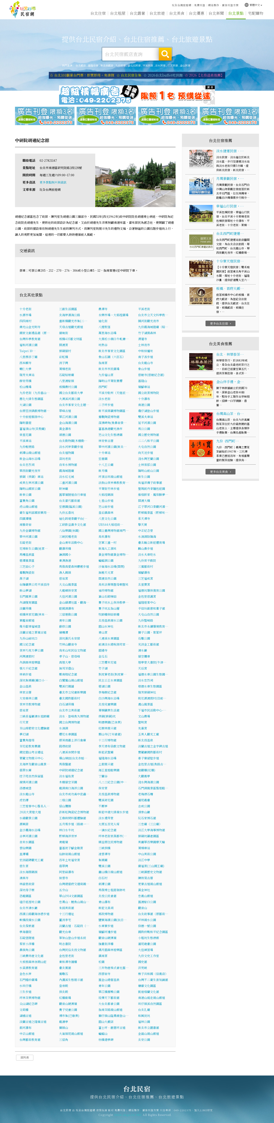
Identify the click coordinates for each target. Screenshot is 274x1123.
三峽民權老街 (68, 538)
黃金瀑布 (65, 430)
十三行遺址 (66, 915)
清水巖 (142, 651)
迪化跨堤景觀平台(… (73, 520)
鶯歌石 (63, 975)
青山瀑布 (104, 903)
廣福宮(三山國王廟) (151, 867)
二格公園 (65, 801)
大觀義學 (144, 777)
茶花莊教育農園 (29, 747)
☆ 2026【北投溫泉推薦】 (204, 75)
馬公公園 (144, 430)
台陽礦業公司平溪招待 (34, 586)
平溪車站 (25, 442)
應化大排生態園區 (31, 400)
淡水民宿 (160, 65)
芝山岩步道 (105, 508)
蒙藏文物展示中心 (31, 759)
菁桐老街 (65, 370)
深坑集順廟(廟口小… (33, 681)
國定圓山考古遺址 (31, 753)
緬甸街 (63, 334)
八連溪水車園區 (108, 639)
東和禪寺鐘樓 (68, 963)
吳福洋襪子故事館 (150, 484)
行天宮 (23, 723)
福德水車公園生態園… (153, 675)
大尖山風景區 (68, 586)
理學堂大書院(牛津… (152, 663)
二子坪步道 (105, 406)
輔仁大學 (25, 370)
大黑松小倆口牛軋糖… (113, 340)
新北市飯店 (106, 65)
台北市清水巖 (28, 909)
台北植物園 (66, 454)
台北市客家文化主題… (74, 406)
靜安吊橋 (25, 382)
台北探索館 (26, 927)
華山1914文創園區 (71, 897)
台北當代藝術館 (69, 502)
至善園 (102, 460)
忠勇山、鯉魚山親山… (74, 903)
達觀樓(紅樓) (146, 771)
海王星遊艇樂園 (108, 771)
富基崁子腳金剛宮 (71, 849)
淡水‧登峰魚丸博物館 (74, 717)
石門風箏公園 (28, 598)
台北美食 (177, 16)
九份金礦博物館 (29, 532)
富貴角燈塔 (26, 741)
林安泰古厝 (105, 442)
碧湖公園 (104, 687)
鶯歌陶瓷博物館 (108, 418)
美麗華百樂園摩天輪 (151, 843)
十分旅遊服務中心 (31, 418)
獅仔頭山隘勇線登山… (113, 1017)
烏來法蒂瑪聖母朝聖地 (113, 586)
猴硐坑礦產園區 (148, 837)
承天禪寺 (144, 520)
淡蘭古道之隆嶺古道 (32, 1023)
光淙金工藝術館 (148, 645)
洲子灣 (63, 364)
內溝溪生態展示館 (71, 981)
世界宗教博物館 (29, 705)
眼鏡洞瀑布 (66, 609)
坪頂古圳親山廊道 (110, 478)
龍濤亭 (63, 1023)
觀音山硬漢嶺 (107, 939)
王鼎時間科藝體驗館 (72, 819)
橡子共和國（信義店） (153, 975)
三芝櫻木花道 (107, 663)
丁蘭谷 (102, 777)
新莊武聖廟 (105, 753)
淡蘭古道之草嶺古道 (32, 633)
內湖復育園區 (28, 604)
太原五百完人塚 (108, 825)
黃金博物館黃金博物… (113, 556)
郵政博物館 (105, 915)
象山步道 (144, 370)
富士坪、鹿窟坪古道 (111, 1029)
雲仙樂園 (25, 849)
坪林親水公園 (147, 921)
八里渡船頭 (66, 382)
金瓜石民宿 (134, 65)
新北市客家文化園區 (111, 352)
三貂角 (63, 1041)
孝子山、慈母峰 (69, 657)
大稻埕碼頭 (105, 496)
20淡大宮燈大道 (30, 813)
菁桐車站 (144, 849)
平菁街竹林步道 (108, 490)
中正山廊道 (26, 1035)
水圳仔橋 (25, 987)
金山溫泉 (25, 687)
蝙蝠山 (102, 1035)
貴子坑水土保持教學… (113, 604)
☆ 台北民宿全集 (128, 75)
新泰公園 (25, 496)
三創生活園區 (68, 310)
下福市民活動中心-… (152, 711)
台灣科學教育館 (29, 340)
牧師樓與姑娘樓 (108, 615)
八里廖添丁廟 (28, 358)
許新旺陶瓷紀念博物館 (74, 813)
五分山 (63, 891)
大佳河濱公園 (68, 598)
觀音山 (142, 909)
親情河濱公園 (28, 783)
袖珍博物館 (105, 592)
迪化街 (102, 322)
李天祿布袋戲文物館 (111, 747)
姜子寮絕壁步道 (148, 759)
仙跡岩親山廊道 (69, 855)
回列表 (25, 1059)
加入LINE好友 (203, 1114)
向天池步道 (145, 454)
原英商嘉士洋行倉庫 (72, 741)
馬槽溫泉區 (26, 556)
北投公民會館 (107, 897)
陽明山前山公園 (148, 472)
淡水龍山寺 (26, 795)
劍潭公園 (104, 885)
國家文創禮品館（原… (34, 334)
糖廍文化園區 (147, 987)
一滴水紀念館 (107, 831)
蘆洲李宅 (65, 921)
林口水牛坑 (66, 831)
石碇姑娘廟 (66, 376)
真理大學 (65, 663)
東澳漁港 (65, 562)
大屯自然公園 (147, 448)
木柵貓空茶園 (68, 783)
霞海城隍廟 (66, 472)
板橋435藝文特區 (70, 340)
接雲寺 (63, 879)
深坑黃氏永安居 (69, 639)
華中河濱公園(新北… (112, 448)
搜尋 (165, 54)
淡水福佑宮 (66, 777)
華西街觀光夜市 (29, 472)
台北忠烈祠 (26, 466)
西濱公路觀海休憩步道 (34, 915)
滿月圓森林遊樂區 (110, 951)
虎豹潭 (23, 801)
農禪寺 (102, 310)
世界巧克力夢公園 (31, 651)
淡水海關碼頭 (28, 873)
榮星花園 (25, 436)
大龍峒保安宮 (68, 592)
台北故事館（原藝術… (153, 915)
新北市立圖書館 (148, 1029)
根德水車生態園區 (150, 687)
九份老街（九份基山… (34, 394)
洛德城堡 (25, 789)
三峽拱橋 (104, 849)
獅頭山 (63, 1029)
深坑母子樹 (26, 891)
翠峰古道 (65, 412)
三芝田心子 (26, 568)
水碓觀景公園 (28, 819)
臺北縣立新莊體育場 (151, 544)
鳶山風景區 (145, 705)
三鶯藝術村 (145, 568)
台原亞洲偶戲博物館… (34, 412)
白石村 (102, 879)
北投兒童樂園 (107, 705)
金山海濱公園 (68, 424)
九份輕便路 (26, 448)
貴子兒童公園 (68, 1011)
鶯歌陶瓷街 (26, 574)
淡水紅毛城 (66, 478)
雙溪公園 (104, 867)
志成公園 (144, 807)
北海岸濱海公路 (69, 316)
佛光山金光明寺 (29, 328)
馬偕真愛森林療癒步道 (74, 568)
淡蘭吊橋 (25, 609)
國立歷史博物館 (148, 436)
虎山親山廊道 (28, 508)
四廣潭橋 (25, 520)
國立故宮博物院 (148, 394)
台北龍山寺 (145, 364)
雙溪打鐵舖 (66, 687)
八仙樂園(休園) (69, 532)
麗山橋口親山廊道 (110, 873)
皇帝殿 (63, 987)
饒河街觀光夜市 (148, 322)
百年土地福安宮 (69, 861)
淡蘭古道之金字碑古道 (153, 747)
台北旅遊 (157, 15)
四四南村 (25, 322)
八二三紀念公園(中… (112, 783)
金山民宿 (185, 65)
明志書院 (65, 945)
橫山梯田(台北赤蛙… (73, 759)
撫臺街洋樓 (105, 945)
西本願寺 (25, 364)
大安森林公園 (28, 699)
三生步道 (25, 993)
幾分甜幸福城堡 (29, 627)
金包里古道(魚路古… (152, 765)
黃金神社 (144, 891)
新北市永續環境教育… (153, 627)
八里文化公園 (107, 520)
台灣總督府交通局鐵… (74, 885)
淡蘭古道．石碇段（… (74, 927)
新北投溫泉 (145, 741)
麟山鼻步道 (145, 550)
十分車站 (104, 454)
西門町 (102, 388)
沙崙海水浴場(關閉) (111, 568)
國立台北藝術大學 (71, 394)
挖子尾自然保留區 (31, 777)
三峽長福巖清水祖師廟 (34, 717)
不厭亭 (102, 807)
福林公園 (144, 1023)
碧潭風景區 (26, 562)
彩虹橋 (63, 358)
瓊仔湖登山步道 (148, 412)
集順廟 (102, 861)
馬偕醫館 (65, 765)
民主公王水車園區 (110, 681)
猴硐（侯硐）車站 (31, 478)
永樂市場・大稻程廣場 (113, 316)
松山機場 (25, 388)
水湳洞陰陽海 (147, 538)
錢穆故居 (65, 747)
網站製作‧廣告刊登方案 (223, 4)
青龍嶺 (63, 843)
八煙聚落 (104, 328)
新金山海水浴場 (29, 460)
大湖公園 (25, 406)
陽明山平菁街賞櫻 (110, 382)
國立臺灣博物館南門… (113, 532)
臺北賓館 (65, 969)
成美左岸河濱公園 (31, 484)
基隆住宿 (93, 65)
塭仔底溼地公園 (29, 903)
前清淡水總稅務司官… (113, 645)
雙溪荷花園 (105, 801)
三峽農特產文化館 (31, 957)
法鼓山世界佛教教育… (113, 484)
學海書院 (25, 933)
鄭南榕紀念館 (68, 675)
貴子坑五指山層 (108, 609)
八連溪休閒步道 (69, 753)
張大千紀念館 (28, 669)
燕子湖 (23, 580)
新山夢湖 (25, 592)
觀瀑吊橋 (65, 550)
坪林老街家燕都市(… (112, 837)
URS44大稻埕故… (110, 526)
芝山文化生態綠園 (110, 436)
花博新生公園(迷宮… (33, 550)
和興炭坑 (144, 1017)
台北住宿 (98, 14)
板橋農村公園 (68, 388)
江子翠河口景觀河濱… (153, 508)
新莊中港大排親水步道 (113, 813)
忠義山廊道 (145, 897)
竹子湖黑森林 (147, 334)
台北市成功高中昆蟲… (74, 795)
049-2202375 (182, 1114)
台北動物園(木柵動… (73, 442)
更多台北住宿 (221, 325)
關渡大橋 (144, 502)
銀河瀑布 (25, 1029)
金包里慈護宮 (147, 598)
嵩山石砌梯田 (107, 598)
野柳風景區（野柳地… (153, 514)
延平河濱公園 (147, 424)
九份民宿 (120, 65)
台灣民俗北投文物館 (72, 951)
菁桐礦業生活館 (108, 711)
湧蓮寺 (142, 340)
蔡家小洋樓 (26, 945)
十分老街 (25, 310)
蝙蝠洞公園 (105, 562)
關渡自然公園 (107, 580)
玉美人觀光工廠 (148, 735)
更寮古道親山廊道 (150, 885)
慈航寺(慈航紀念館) (151, 376)
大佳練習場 (145, 951)
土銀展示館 (105, 765)
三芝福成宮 (145, 580)
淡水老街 (104, 400)
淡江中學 (144, 861)
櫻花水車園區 (68, 735)
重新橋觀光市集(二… (73, 322)
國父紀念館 (26, 645)
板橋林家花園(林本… (33, 615)
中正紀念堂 (145, 532)
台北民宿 (22, 9)
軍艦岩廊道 (26, 621)
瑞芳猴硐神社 (147, 693)
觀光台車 (65, 933)
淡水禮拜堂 (105, 819)
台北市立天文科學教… (153, 316)
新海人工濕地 (107, 550)
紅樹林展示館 (107, 729)
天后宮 (142, 669)
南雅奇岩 (25, 526)
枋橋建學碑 (105, 1041)
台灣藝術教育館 (29, 1041)
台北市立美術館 (69, 711)
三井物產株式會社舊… (113, 969)
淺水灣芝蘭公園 (148, 460)
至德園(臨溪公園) (70, 508)
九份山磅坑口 (28, 639)
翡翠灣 (63, 867)
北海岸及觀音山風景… (34, 765)
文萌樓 (23, 1011)
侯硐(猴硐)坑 (107, 717)
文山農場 (144, 717)
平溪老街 (144, 310)
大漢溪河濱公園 (69, 400)
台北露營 (137, 14)
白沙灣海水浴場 (108, 699)
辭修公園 (65, 627)
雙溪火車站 (145, 418)
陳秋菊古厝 (145, 879)
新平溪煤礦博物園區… (113, 412)
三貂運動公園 (68, 615)
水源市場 (25, 316)
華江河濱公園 (68, 418)
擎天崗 (142, 526)
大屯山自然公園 (148, 615)
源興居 (23, 825)
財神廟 (63, 490)
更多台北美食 (221, 473)
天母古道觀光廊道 (71, 328)
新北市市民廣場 (108, 370)
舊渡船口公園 (147, 903)
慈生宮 (23, 867)
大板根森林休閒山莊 (32, 963)
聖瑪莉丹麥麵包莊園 (151, 490)
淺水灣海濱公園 (148, 783)
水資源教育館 (28, 969)
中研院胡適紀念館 (71, 771)
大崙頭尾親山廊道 (71, 1035)
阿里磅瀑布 (66, 873)
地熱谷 (102, 346)
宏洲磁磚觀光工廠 (31, 861)
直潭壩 (23, 855)
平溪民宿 (148, 65)
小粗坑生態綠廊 (148, 939)
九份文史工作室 (148, 957)
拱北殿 (63, 993)
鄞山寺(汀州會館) (110, 735)
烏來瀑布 (104, 538)
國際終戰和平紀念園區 (153, 933)
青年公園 (65, 621)
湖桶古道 (25, 1017)
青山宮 (102, 633)
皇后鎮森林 (105, 514)
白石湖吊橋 (66, 705)
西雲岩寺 (104, 975)
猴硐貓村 (65, 352)
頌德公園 (65, 436)
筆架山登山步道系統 (72, 939)
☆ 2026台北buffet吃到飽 (163, 75)
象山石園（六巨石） (111, 358)
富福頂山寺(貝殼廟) (32, 430)
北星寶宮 (144, 586)
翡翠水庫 (25, 771)
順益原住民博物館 (110, 843)
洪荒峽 (142, 969)
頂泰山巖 (144, 813)
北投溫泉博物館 (108, 795)
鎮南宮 (102, 957)
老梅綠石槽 (145, 795)
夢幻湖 (23, 735)
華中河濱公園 (28, 538)
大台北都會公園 (108, 1005)
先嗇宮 (142, 729)
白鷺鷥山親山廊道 (71, 681)
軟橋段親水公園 (29, 921)
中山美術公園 (147, 855)
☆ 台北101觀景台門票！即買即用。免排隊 (82, 75)
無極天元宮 (105, 574)
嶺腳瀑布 (144, 574)
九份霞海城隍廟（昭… (153, 328)
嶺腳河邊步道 (107, 933)
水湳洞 (63, 729)
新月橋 (102, 472)
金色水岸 (25, 975)
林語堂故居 (26, 885)
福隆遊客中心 (147, 604)
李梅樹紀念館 (107, 693)
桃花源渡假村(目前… (152, 699)
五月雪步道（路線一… (74, 825)
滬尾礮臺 (144, 801)
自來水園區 (26, 843)
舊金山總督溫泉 (108, 981)
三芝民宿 (173, 65)
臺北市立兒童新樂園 (72, 693)
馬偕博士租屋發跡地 (111, 891)
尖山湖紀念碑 (28, 1005)
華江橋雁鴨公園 (108, 993)
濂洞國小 (65, 556)
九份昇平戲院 (147, 562)
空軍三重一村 (107, 544)
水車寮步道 (105, 927)
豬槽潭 (63, 633)
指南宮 (102, 364)
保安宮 (102, 789)
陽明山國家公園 (29, 490)
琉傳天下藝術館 (108, 999)
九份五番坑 (66, 514)
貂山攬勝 (65, 807)
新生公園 (144, 478)
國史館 (142, 963)
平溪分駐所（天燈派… (113, 394)
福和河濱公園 (28, 346)
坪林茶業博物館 (29, 999)
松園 (101, 963)
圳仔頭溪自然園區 (150, 1005)
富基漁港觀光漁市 (110, 430)
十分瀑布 (144, 400)
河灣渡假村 (26, 657)
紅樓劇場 (65, 999)
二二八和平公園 (148, 442)
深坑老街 (65, 460)
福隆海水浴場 (107, 759)
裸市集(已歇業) (69, 1017)
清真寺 (23, 879)
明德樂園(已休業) (110, 723)
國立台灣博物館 (69, 723)
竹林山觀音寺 (68, 645)
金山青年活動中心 (71, 544)
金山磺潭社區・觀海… (74, 604)
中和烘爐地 (145, 352)
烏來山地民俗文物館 (72, 651)
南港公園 (144, 406)
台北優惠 (196, 17)
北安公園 (144, 1041)
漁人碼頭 (65, 574)
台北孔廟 (144, 1011)
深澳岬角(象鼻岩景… (112, 424)
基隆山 (142, 382)
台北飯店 (81, 65)
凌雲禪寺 (104, 855)
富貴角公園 (26, 502)
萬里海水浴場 (107, 334)
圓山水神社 (105, 627)
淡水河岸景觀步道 (71, 448)
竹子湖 (102, 669)
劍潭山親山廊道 (29, 454)
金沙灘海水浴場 (29, 831)
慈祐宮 (63, 580)
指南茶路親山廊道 (110, 1011)
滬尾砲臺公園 (147, 945)
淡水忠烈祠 (145, 681)
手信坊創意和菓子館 (151, 609)
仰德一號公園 (147, 927)
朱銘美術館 (66, 909)
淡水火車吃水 (147, 556)
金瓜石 (102, 657)
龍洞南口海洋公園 (71, 789)
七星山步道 (105, 502)
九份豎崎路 (145, 621)
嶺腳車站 (144, 388)
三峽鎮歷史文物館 (150, 873)
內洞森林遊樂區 (29, 663)
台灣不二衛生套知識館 (153, 981)
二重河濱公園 (68, 484)
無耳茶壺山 (66, 669)
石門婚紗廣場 (28, 981)
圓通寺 (102, 651)
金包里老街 (66, 957)
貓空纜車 (144, 657)
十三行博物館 (107, 741)
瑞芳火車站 (26, 376)
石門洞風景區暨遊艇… (153, 789)
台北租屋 (117, 15)
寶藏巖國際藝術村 (150, 753)
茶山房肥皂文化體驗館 (34, 729)
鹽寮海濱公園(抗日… (112, 921)
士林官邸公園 (147, 466)
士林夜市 (144, 346)
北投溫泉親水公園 (110, 621)
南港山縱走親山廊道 (151, 999)
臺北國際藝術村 (69, 699)
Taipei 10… (27, 352)
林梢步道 (25, 675)
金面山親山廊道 (148, 1035)
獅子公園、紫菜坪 (150, 633)
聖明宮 (142, 723)
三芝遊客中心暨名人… (34, 807)
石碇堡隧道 (26, 939)
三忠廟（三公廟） (150, 825)
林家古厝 (25, 693)
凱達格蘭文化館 (148, 993)
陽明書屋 (25, 424)
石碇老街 (25, 544)
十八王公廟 (105, 466)
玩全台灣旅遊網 (181, 4)
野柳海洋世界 (68, 837)
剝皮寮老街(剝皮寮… (112, 675)
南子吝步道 (145, 358)
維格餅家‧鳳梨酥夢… (153, 496)
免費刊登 (199, 4)
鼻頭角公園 (26, 951)
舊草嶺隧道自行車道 (72, 496)
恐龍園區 (25, 897)
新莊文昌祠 (105, 909)
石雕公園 (144, 639)
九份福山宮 (105, 376)
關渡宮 (63, 346)
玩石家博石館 (147, 819)
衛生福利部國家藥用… (34, 514)
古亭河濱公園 (28, 837)
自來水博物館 (68, 466)
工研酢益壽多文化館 (72, 526)
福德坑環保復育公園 (151, 592)
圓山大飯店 (105, 1023)
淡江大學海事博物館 (151, 831)
